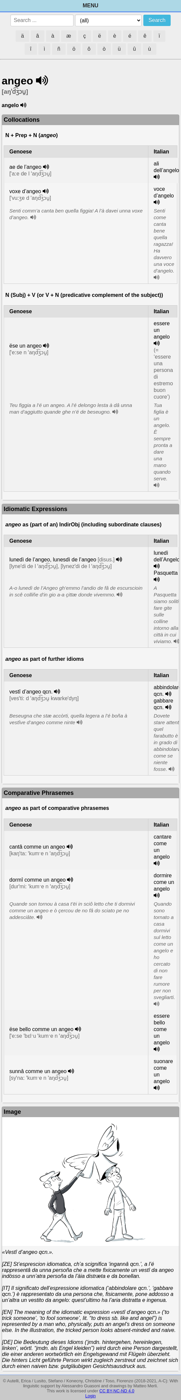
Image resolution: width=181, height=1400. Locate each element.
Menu (90, 5)
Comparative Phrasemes (39, 793)
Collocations (22, 119)
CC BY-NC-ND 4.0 (116, 1390)
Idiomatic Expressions (35, 509)
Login (90, 1395)
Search (157, 20)
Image (12, 1111)
